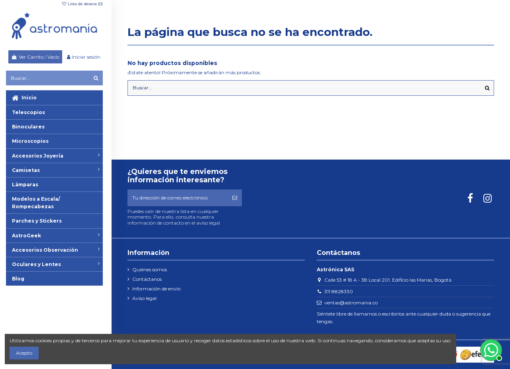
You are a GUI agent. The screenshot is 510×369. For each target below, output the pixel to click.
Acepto (24, 353)
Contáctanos (147, 279)
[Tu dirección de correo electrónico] (178, 197)
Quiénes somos (149, 269)
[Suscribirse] (235, 197)
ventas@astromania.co (351, 303)
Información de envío (156, 289)
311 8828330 (338, 291)
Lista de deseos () (82, 3)
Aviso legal (144, 298)
